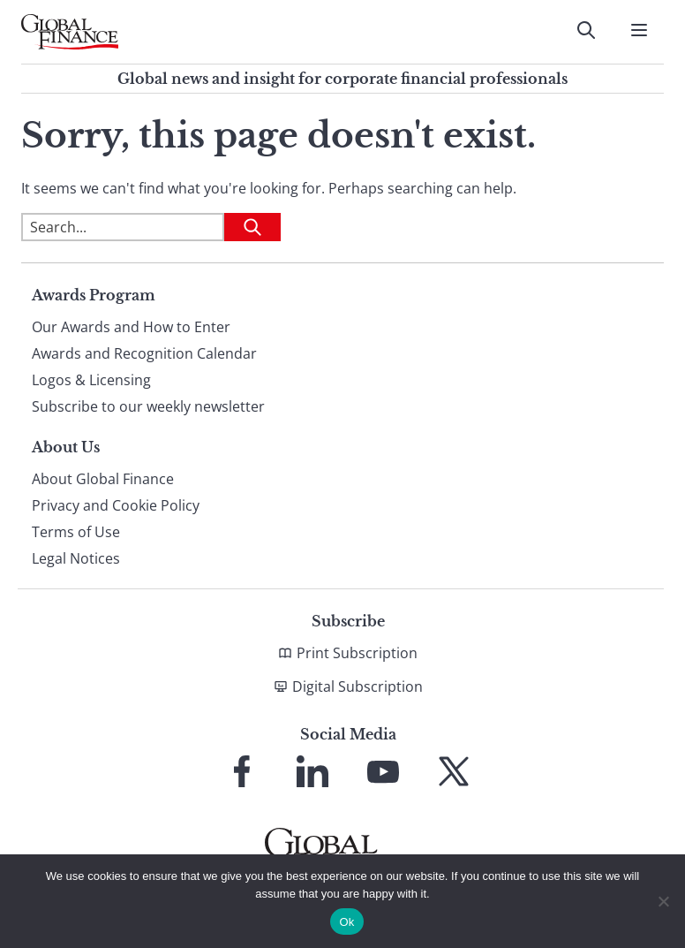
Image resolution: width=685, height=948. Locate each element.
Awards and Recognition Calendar (144, 353)
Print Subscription (357, 653)
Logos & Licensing (91, 380)
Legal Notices (76, 558)
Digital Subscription (357, 686)
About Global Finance (103, 479)
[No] (663, 901)
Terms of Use (76, 532)
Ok (346, 922)
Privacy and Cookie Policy (115, 505)
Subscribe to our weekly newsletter (148, 406)
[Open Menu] (639, 30)
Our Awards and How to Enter (131, 327)
